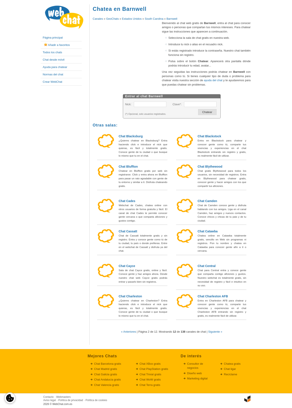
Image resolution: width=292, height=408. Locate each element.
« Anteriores (128, 331)
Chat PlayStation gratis (154, 369)
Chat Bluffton (128, 166)
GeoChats (112, 18)
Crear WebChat (52, 81)
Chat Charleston (130, 296)
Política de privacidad (70, 400)
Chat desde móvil (53, 59)
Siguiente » (215, 331)
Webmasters (63, 396)
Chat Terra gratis (150, 385)
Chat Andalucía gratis (107, 379)
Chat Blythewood (210, 166)
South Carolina (154, 18)
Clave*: (177, 104)
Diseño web (194, 373)
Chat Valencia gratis (106, 385)
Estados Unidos (132, 18)
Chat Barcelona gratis (107, 363)
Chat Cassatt (128, 231)
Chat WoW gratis (150, 379)
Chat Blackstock (209, 136)
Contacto (48, 396)
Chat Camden (207, 201)
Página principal (53, 37)
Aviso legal (49, 400)
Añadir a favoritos (59, 45)
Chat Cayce (127, 266)
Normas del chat (53, 74)
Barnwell (172, 18)
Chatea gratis (232, 363)
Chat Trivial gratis (150, 374)
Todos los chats (52, 52)
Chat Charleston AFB (213, 296)
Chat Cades (127, 201)
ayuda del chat (213, 80)
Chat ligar (230, 369)
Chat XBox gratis (150, 363)
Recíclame (230, 374)
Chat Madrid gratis (105, 369)
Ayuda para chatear (55, 67)
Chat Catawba (208, 231)
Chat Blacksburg (131, 136)
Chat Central (207, 266)
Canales (98, 18)
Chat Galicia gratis (105, 374)
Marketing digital (197, 378)
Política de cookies (96, 400)
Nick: (128, 104)
